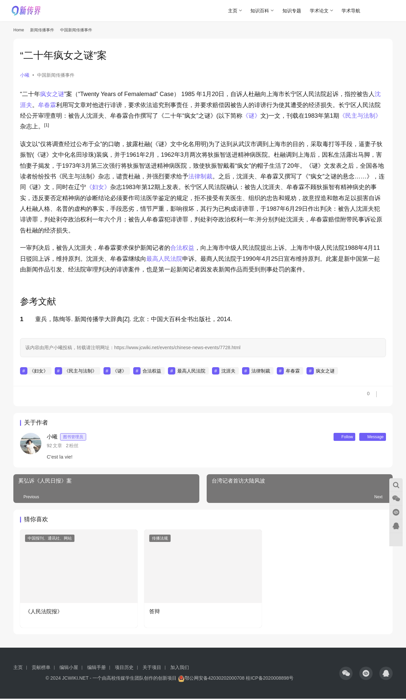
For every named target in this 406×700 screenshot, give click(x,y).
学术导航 (351, 10)
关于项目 (152, 668)
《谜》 (251, 115)
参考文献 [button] (38, 301)
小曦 (24, 75)
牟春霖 (47, 105)
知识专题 (291, 10)
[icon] (346, 674)
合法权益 (182, 247)
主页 (232, 10)
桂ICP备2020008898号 (269, 679)
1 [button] (21, 319)
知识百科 (259, 10)
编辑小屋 (68, 668)
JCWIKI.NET (75, 679)
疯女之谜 (52, 94)
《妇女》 (98, 187)
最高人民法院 (164, 258)
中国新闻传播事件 (55, 75)
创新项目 (167, 679)
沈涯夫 (228, 371)
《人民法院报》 (43, 613)
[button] (46, 126)
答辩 (154, 613)
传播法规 (160, 539)
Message (370, 437)
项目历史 (124, 668)
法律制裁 (200, 176)
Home (18, 30)
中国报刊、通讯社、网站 (50, 539)
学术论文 (319, 10)
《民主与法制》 (360, 115)
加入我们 (179, 668)
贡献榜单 (41, 668)
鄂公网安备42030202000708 (211, 679)
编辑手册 (96, 668)
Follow (335, 437)
